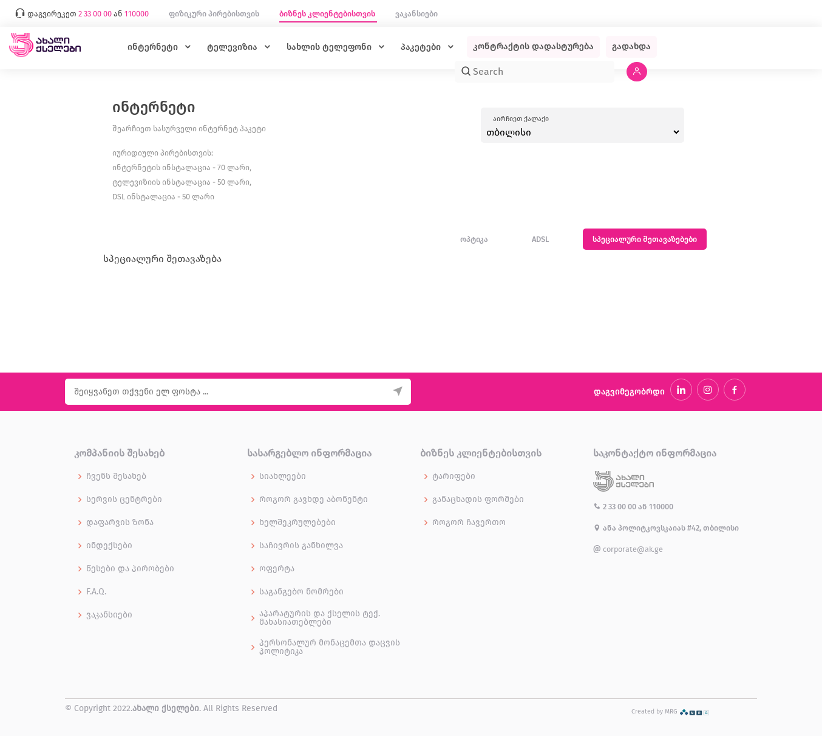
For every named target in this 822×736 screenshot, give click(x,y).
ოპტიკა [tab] (474, 239)
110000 (661, 506)
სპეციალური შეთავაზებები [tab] (645, 239)
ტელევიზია (233, 47)
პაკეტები (422, 47)
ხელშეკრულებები (297, 522)
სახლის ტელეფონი (330, 47)
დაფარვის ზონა (120, 522)
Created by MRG (670, 711)
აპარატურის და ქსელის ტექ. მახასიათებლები (319, 618)
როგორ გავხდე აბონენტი (313, 499)
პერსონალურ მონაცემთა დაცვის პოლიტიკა (329, 647)
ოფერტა (276, 569)
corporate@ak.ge (628, 549)
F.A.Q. (96, 592)
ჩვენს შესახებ (116, 476)
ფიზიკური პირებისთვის (215, 13)
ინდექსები (109, 546)
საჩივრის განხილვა (301, 546)
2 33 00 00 (615, 506)
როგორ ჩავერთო (469, 522)
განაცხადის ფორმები (478, 499)
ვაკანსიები (416, 13)
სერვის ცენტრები (124, 499)
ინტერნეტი (153, 47)
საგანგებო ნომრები (301, 592)
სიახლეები (282, 476)
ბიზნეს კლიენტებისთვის (328, 13)
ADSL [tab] (540, 239)
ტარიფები (453, 476)
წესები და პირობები (130, 569)
